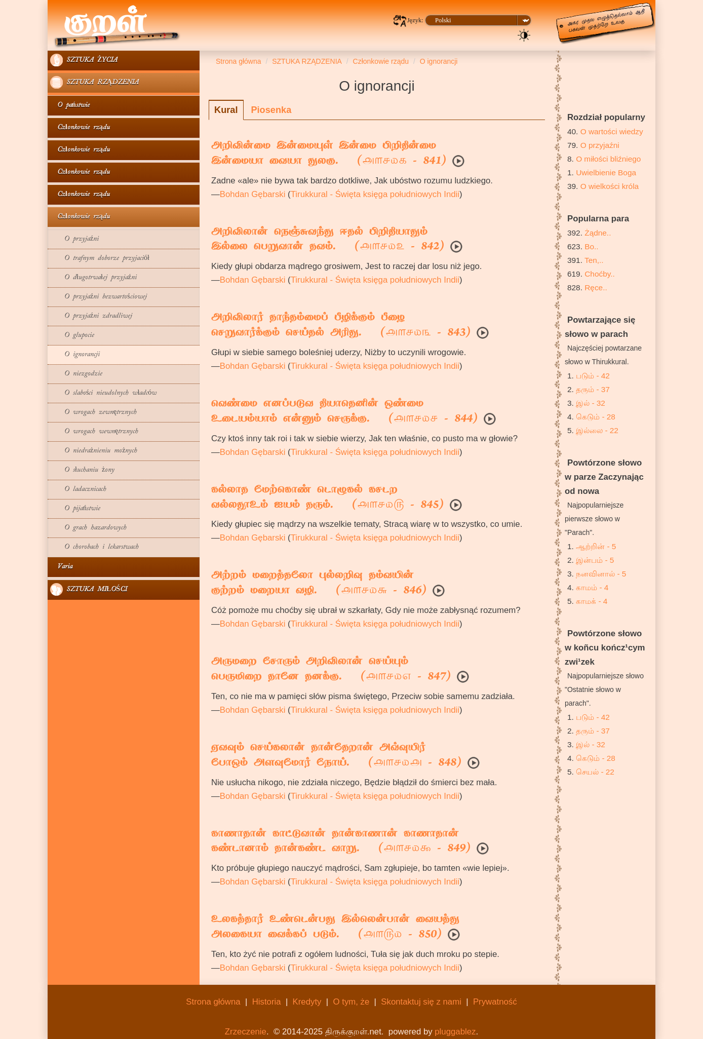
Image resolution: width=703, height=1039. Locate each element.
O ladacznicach (78, 489)
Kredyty (307, 1002)
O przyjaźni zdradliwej (91, 316)
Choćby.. (599, 274)
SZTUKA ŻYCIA (84, 60)
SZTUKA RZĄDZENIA (94, 82)
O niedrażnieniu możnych (93, 451)
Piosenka (271, 110)
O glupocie (72, 335)
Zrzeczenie (245, 1031)
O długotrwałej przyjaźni (93, 278)
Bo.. (591, 246)
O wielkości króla (609, 186)
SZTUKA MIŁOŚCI (88, 589)
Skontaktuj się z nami (421, 1002)
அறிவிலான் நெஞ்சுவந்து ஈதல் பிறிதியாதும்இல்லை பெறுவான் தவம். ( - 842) (327, 240)
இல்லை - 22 (597, 430)
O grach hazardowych (88, 528)
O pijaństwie (75, 509)
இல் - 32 (590, 403)
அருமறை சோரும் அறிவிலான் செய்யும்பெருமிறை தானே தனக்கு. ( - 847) (331, 669)
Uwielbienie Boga (606, 172)
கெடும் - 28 (595, 416)
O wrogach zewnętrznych (93, 412)
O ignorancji (75, 355)
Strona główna (213, 1002)
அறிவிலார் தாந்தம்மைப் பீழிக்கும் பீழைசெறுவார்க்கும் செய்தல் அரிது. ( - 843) (341, 325)
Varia (61, 567)
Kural (226, 110)
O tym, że (351, 1002)
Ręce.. (595, 287)
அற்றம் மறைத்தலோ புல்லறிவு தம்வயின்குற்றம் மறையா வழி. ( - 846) (318, 583)
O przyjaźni (74, 239)
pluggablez (455, 1031)
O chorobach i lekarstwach (94, 547)
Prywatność (495, 1002)
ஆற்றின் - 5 (596, 546)
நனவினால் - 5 (601, 573)
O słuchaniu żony (82, 470)
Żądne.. (597, 232)
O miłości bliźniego (608, 159)
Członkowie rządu (80, 128)
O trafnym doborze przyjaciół (99, 258)
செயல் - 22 (595, 771)
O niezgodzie (76, 374)
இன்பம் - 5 (595, 560)
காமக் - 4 (591, 601)
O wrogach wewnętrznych (94, 432)
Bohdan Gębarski (253, 194)
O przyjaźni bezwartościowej (98, 297)
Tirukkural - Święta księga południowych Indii (375, 194)
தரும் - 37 (593, 389)
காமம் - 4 (592, 587)
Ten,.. (594, 260)
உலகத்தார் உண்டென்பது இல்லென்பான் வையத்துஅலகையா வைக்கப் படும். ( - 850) (335, 927)
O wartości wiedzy (611, 131)
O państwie (70, 105)
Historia (266, 1002)
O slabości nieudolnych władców (103, 393)
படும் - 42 (593, 375)
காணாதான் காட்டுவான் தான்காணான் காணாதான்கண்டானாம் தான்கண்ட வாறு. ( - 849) (341, 842)
